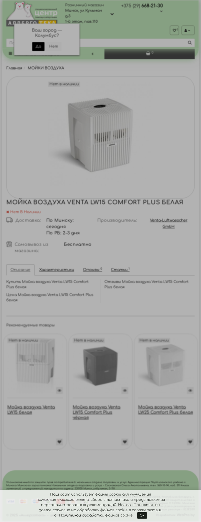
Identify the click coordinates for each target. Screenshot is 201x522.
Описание (20, 271)
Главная (14, 69)
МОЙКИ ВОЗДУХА (46, 69)
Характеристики (56, 271)
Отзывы (92, 270)
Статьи (120, 270)
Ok (142, 515)
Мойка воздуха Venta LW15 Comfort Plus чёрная (96, 413)
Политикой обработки (81, 515)
